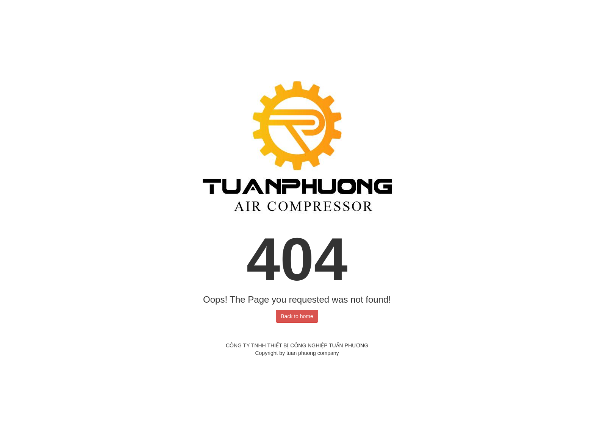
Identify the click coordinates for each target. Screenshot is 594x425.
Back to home (297, 316)
